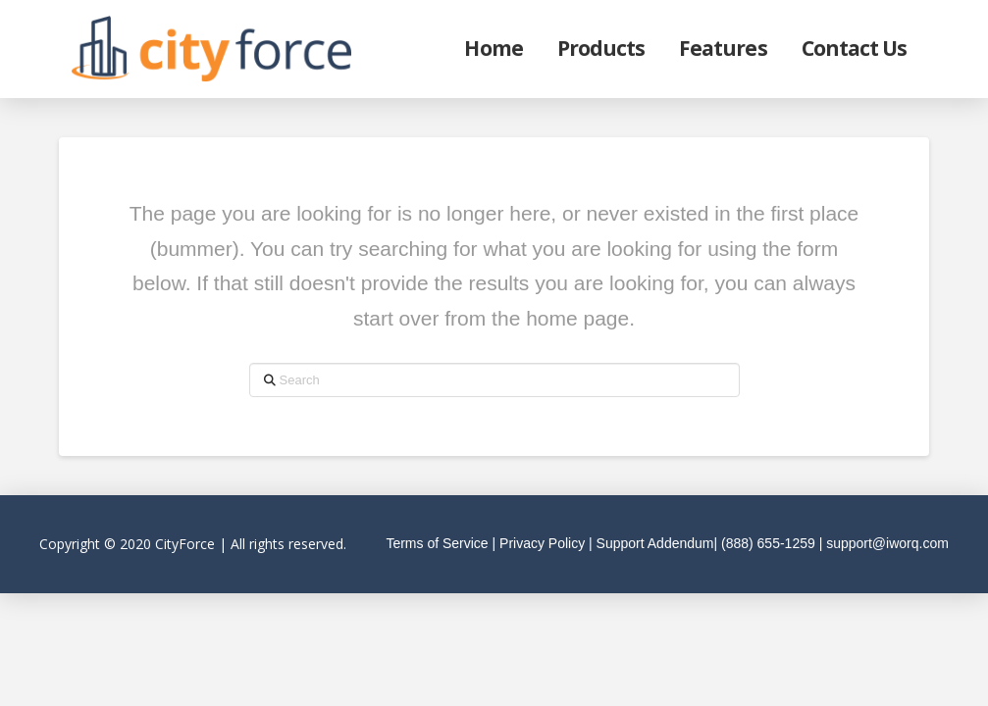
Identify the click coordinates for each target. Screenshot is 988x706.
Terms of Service (437, 543)
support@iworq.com (887, 543)
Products (601, 48)
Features (722, 48)
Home (493, 48)
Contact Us (855, 48)
